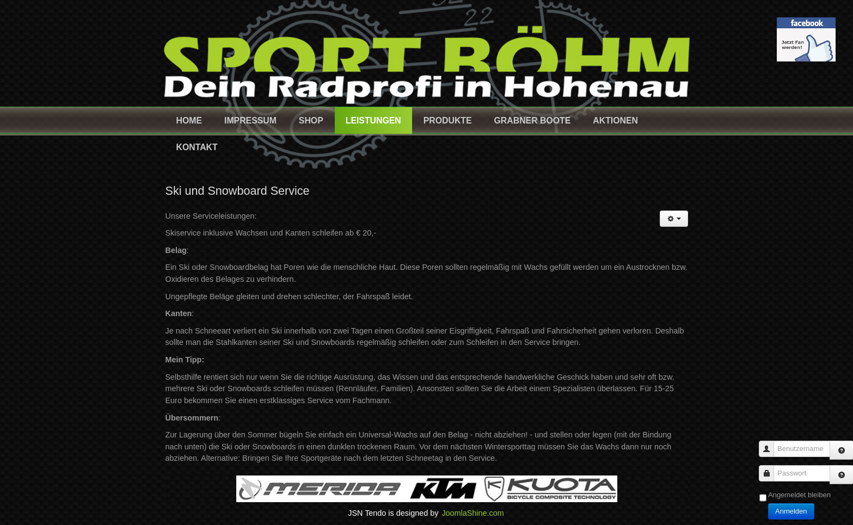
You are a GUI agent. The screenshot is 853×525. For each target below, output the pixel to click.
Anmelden (791, 511)
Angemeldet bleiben (799, 495)
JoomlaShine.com (472, 513)
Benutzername (770, 443)
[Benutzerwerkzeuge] (674, 219)
